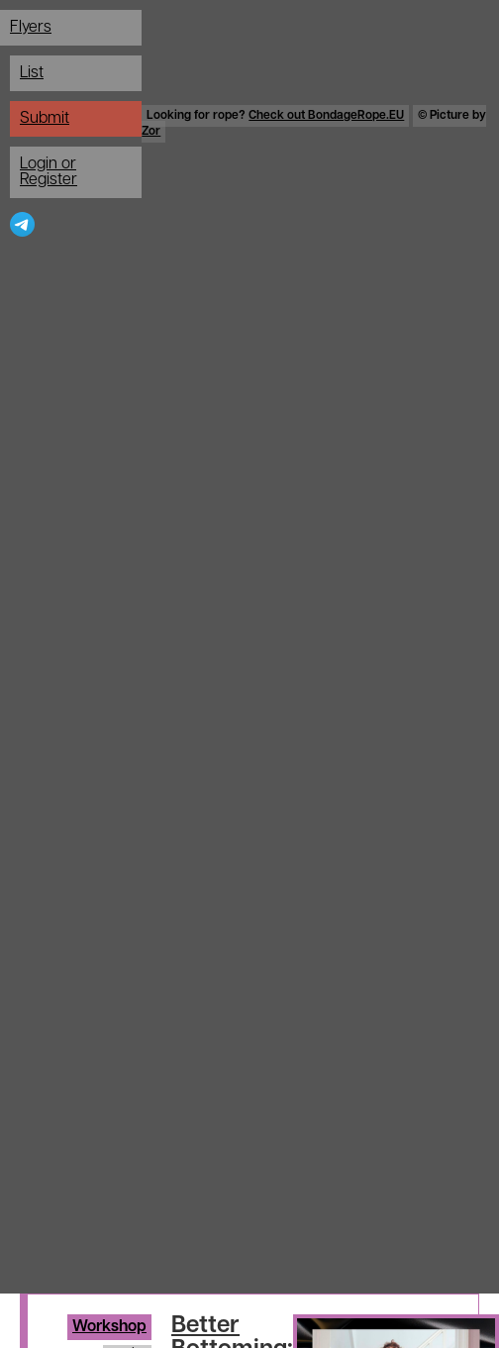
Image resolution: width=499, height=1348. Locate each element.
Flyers (30, 28)
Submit (44, 119)
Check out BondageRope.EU (326, 116)
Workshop (109, 1327)
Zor (151, 132)
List (32, 73)
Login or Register (48, 172)
